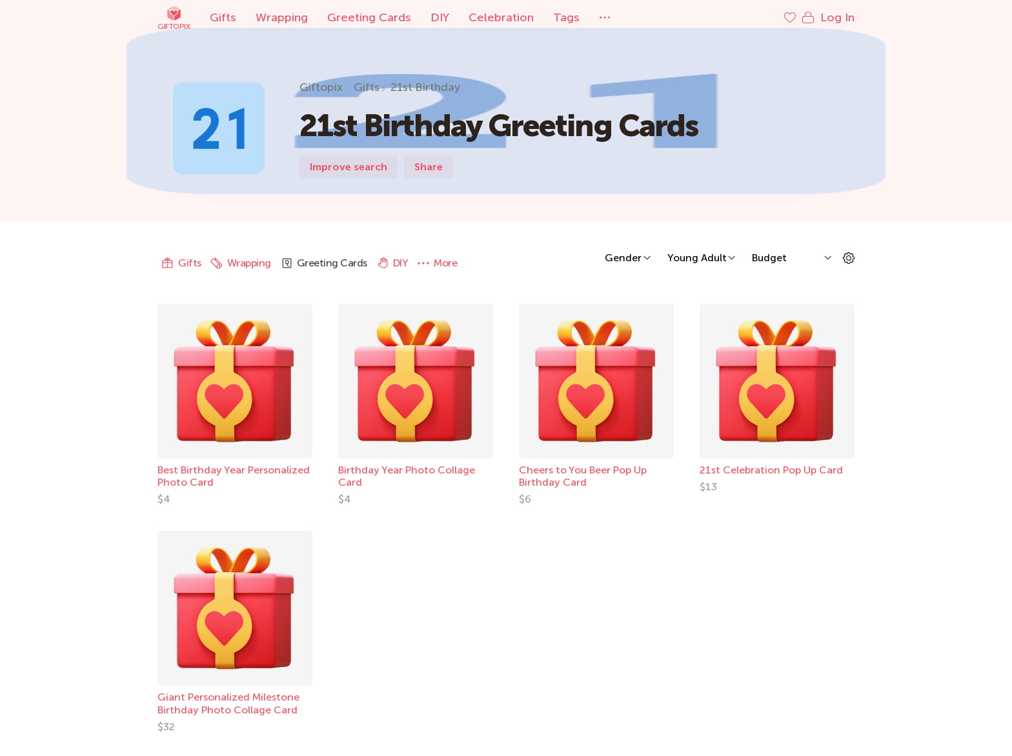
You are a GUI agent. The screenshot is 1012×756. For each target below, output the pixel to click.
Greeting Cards (369, 17)
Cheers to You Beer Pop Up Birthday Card (583, 476)
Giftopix (173, 18)
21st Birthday (425, 87)
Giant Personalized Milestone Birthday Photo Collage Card (228, 703)
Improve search (348, 167)
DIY (439, 17)
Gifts (223, 17)
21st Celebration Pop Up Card (771, 470)
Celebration (501, 17)
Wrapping (282, 17)
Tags (566, 17)
